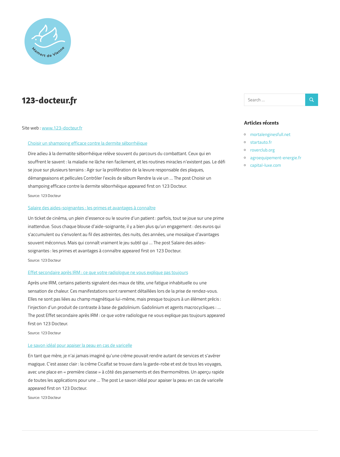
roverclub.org (262, 150)
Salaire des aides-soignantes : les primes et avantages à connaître (92, 207)
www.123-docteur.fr (62, 127)
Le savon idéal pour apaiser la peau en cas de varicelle (80, 345)
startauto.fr (261, 142)
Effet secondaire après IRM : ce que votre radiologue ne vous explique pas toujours (108, 272)
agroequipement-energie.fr (275, 157)
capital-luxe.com (265, 165)
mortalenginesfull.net (270, 134)
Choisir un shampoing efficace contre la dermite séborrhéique (87, 143)
